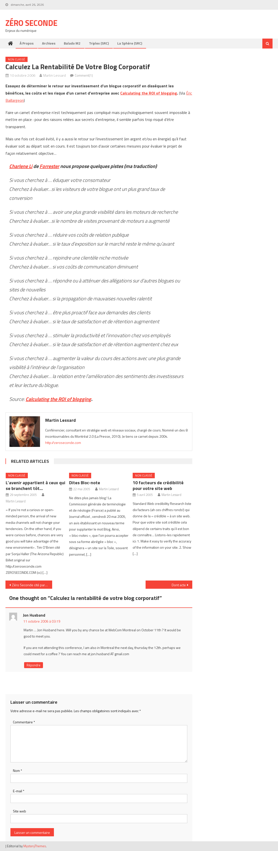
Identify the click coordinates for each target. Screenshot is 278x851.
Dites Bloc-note (84, 482)
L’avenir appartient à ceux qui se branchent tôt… (35, 485)
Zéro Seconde (31, 23)
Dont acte (179, 584)
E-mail (18, 791)
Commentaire (24, 722)
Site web (19, 811)
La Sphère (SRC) (129, 43)
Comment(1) (84, 75)
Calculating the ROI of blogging (148, 93)
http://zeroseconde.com (63, 442)
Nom (17, 770)
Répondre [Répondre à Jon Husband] (33, 665)
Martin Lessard (54, 75)
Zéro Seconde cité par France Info (32, 584)
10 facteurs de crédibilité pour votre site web (158, 485)
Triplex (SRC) (99, 43)
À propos (27, 43)
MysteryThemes (34, 846)
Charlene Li (20, 166)
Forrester (49, 166)
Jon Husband (34, 615)
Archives (48, 43)
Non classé (16, 59)
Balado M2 (72, 43)
